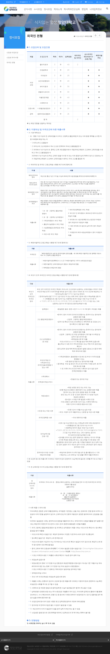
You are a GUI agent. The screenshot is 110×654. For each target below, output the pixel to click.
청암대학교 (9, 2)
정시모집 (48, 9)
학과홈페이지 (25, 2)
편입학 (85, 9)
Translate (89, 2)
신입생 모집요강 (12, 52)
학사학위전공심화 (72, 9)
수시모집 (38, 9)
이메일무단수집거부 (63, 635)
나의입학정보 (96, 9)
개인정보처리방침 (43, 635)
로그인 (66, 2)
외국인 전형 (11, 62)
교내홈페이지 (39, 2)
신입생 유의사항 (12, 57)
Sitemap (100, 2)
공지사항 (28, 9)
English (76, 2)
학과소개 (58, 9)
